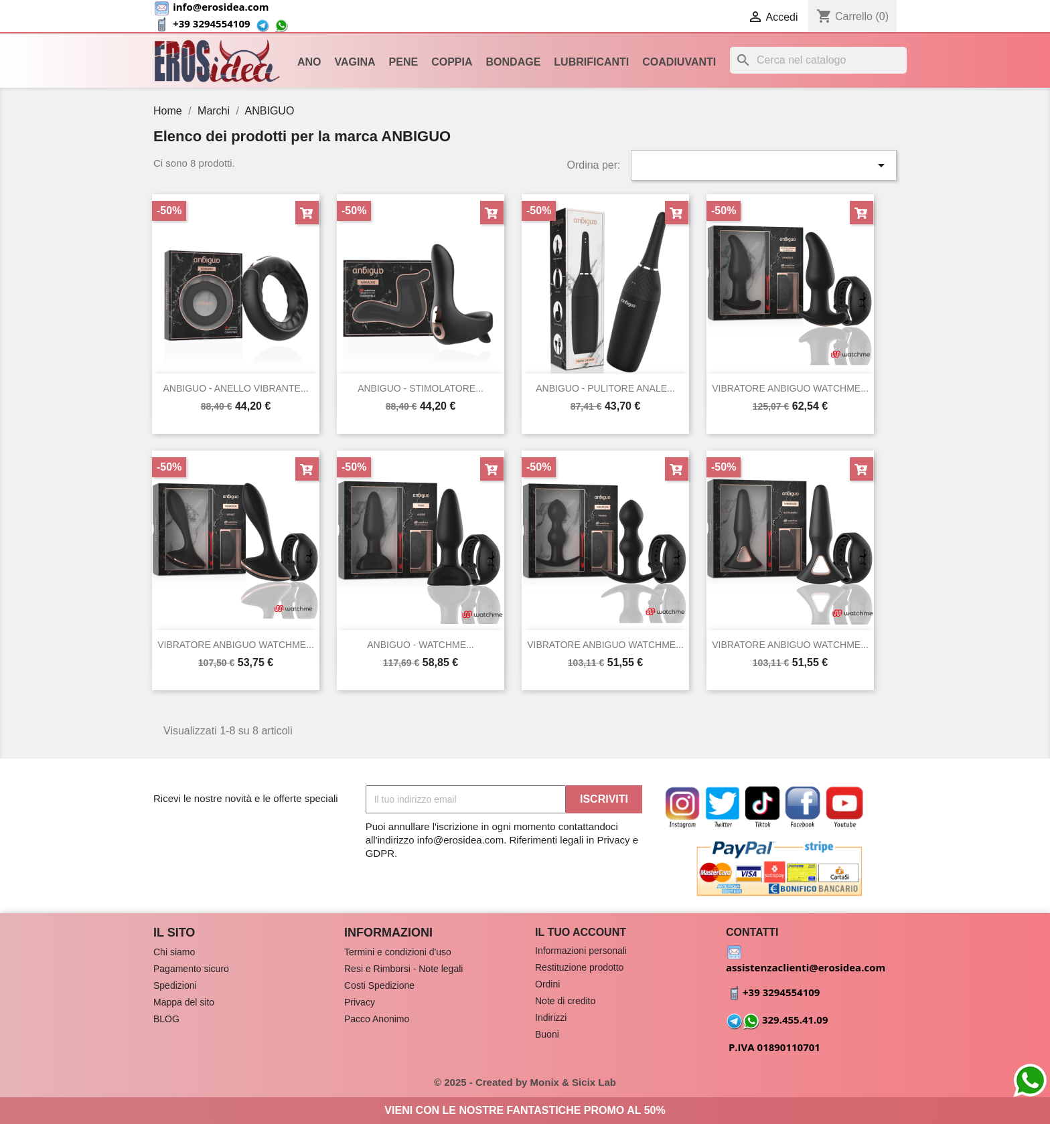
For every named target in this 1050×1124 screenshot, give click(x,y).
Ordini (547, 984)
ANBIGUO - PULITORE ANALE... (605, 388)
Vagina (355, 62)
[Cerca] (818, 60)
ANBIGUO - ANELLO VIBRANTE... (235, 388)
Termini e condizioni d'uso (397, 952)
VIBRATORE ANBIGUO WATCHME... (790, 388)
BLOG (166, 1019)
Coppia (451, 62)
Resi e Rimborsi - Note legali (403, 968)
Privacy (359, 1002)
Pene (404, 62)
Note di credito (565, 1000)
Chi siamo (174, 952)
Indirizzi (551, 1017)
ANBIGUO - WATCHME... (420, 644)
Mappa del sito (183, 1002)
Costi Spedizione (379, 985)
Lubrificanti (591, 62)
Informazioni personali (581, 950)
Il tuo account (580, 932)
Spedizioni (175, 985)
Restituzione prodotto (579, 967)
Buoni (547, 1034)
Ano (309, 62)
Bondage (513, 62)
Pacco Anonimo (376, 1019)
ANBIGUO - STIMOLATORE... (420, 388)
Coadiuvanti (679, 62)
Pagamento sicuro (191, 968)
